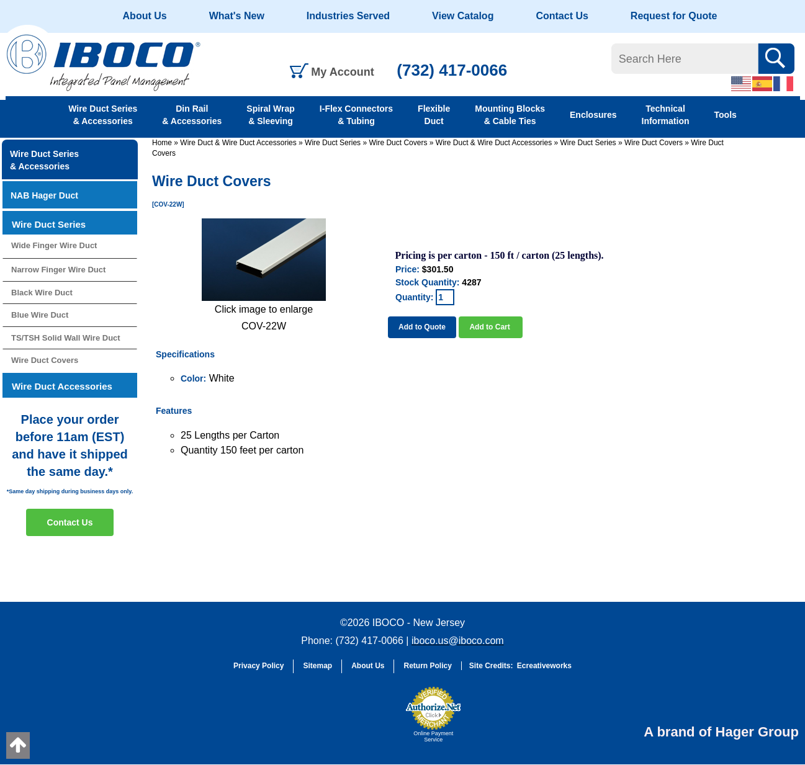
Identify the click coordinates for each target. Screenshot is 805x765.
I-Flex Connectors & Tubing (356, 115)
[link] (369, 720)
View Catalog (462, 16)
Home (162, 142)
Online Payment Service (433, 736)
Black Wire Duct (42, 292)
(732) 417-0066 (452, 70)
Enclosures (593, 115)
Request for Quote (674, 16)
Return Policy (427, 665)
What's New (236, 16)
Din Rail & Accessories (192, 115)
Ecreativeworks (544, 665)
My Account (342, 72)
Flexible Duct (434, 115)
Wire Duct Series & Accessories (102, 115)
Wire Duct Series (333, 142)
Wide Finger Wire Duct (54, 245)
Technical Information (666, 115)
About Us (145, 16)
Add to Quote (422, 327)
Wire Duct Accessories (62, 386)
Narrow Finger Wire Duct (58, 269)
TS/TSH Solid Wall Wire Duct (65, 337)
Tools (725, 115)
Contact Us (562, 16)
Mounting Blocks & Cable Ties (510, 115)
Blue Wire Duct (39, 315)
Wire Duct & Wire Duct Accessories (238, 142)
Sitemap (317, 665)
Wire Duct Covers (398, 142)
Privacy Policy (258, 665)
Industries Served (348, 16)
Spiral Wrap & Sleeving (270, 115)
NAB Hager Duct (44, 195)
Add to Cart (490, 327)
